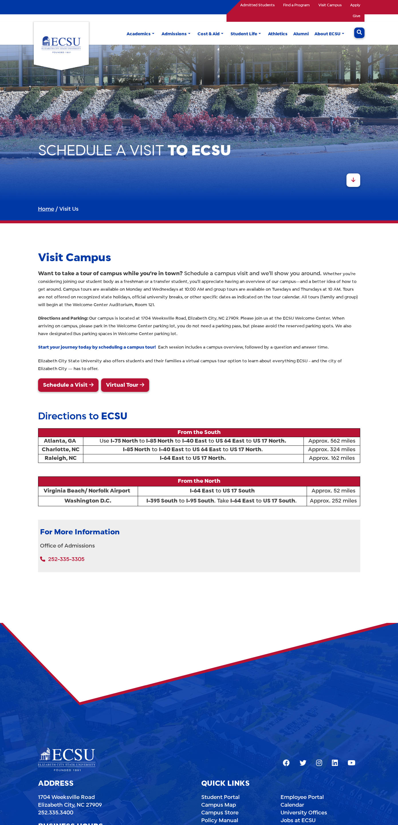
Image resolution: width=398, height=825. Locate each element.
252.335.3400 (55, 813)
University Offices (304, 813)
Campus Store (220, 813)
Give (356, 16)
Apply (355, 5)
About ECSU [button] (327, 34)
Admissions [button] (174, 34)
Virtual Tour (122, 385)
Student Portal (220, 797)
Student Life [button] (243, 34)
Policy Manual (219, 820)
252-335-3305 (62, 559)
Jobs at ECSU (298, 820)
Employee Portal (302, 797)
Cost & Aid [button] (209, 34)
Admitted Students (257, 5)
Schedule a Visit (65, 385)
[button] (153, 34)
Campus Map (218, 805)
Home (46, 209)
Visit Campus (330, 5)
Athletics (277, 34)
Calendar (292, 805)
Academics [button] (139, 34)
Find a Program (296, 5)
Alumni (301, 34)
